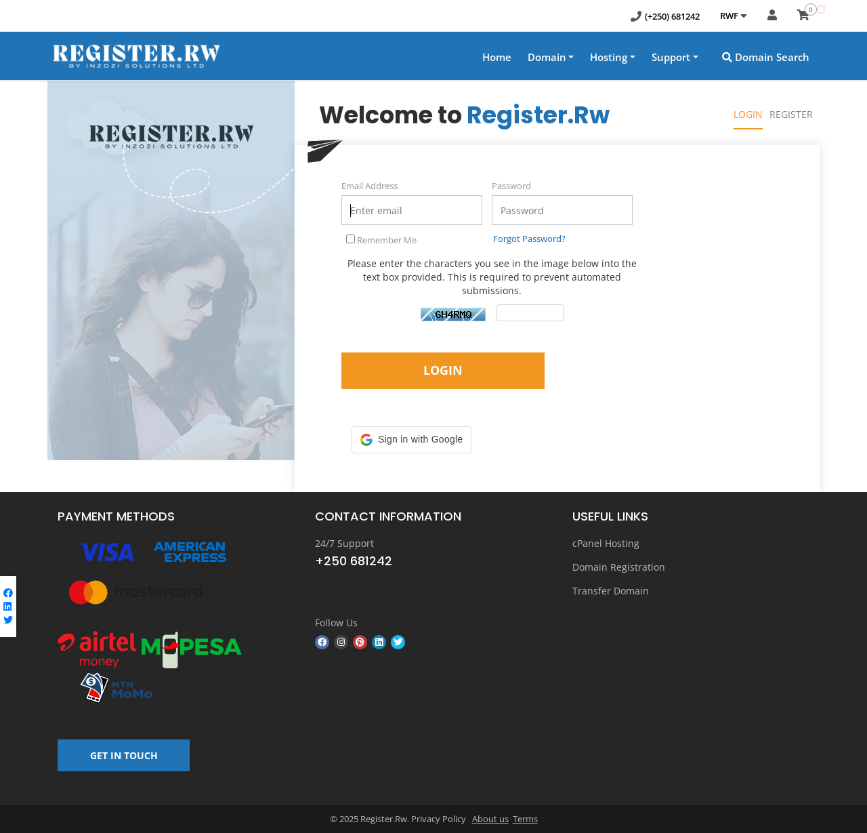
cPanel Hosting (605, 543)
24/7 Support (344, 543)
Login (748, 114)
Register (791, 114)
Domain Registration (618, 567)
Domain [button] (547, 57)
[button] (411, 439)
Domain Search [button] (765, 57)
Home (496, 57)
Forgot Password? (529, 238)
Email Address (369, 186)
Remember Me (381, 240)
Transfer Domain (610, 590)
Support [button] (671, 57)
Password (511, 186)
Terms (525, 819)
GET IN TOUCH (124, 755)
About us (490, 819)
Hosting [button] (608, 57)
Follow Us (336, 622)
